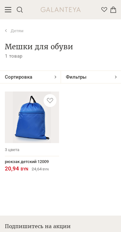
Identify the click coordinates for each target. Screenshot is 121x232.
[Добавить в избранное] (50, 100)
